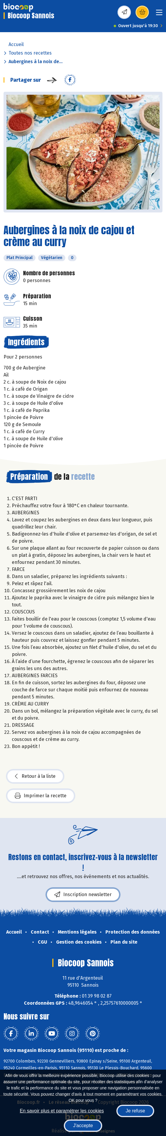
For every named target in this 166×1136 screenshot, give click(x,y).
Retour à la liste (35, 776)
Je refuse (135, 1110)
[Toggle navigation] (159, 14)
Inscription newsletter (83, 895)
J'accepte (83, 1125)
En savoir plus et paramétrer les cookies (62, 1110)
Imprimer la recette (40, 796)
